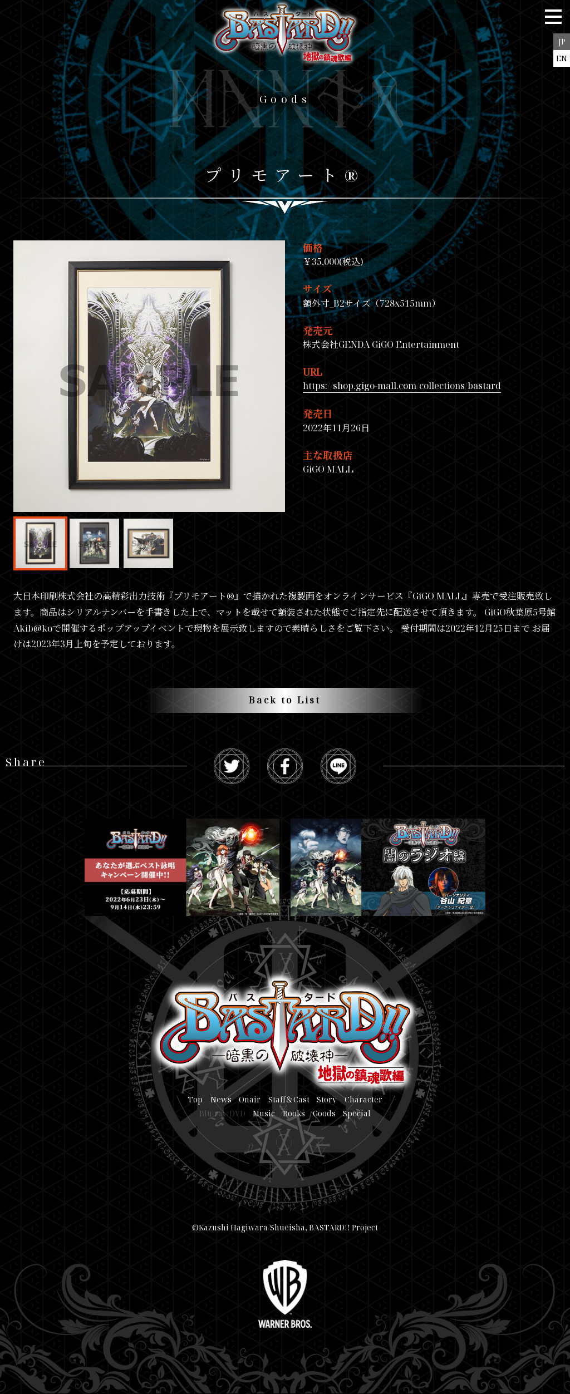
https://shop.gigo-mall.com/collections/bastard (402, 386)
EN (561, 58)
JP (562, 41)
